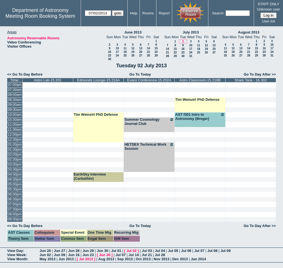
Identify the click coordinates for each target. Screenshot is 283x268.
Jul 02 (131, 251)
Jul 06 (186, 251)
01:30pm (15, 149)
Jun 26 (45, 251)
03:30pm (15, 169)
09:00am (15, 104)
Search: (218, 13)
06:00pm (15, 194)
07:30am (15, 89)
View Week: (17, 255)
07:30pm (15, 209)
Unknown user (268, 9)
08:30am (15, 99)
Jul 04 (160, 251)
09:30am (15, 109)
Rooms (148, 13)
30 (109, 59)
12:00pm (15, 134)
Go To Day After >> (260, 74)
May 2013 (48, 259)
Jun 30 (102, 251)
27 (140, 55)
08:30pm (15, 219)
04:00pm (15, 174)
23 (109, 55)
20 (140, 51)
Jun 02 (45, 255)
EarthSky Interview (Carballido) (90, 176)
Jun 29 (88, 251)
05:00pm (15, 184)
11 (125, 48)
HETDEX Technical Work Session (149, 146)
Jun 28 (74, 251)
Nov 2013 (161, 259)
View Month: (17, 259)
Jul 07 (199, 251)
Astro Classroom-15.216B (200, 80)
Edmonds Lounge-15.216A (98, 80)
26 (132, 55)
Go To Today (140, 74)
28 (148, 55)
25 (125, 55)
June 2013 (133, 32)
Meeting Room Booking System (40, 16)
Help (133, 13)
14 (148, 48)
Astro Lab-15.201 (48, 80)
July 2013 (191, 32)
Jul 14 (134, 255)
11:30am (15, 129)
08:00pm (15, 214)
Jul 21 (147, 255)
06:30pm (15, 199)
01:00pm (15, 144)
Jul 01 (116, 251)
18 (125, 51)
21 (148, 51)
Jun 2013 (66, 259)
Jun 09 (59, 255)
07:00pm (15, 204)
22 (156, 51)
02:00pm (15, 154)
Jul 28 (160, 255)
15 (156, 48)
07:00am (15, 85)
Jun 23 (88, 255)
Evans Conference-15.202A (149, 80)
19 (132, 51)
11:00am (15, 124)
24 (117, 55)
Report (164, 13)
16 (109, 51)
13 (140, 48)
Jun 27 (59, 251)
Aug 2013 (106, 259)
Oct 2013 (143, 259)
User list (268, 21)
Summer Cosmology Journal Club (149, 121)
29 (156, 55)
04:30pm (15, 179)
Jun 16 (74, 255)
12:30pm (15, 139)
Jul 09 (226, 251)
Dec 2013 (180, 259)
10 (117, 48)
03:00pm (15, 164)
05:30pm (15, 189)
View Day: (15, 251)
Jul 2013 (86, 259)
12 (132, 48)
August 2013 (248, 32)
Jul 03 (147, 251)
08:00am (15, 94)
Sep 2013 (125, 259)
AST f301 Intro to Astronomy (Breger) (200, 116)
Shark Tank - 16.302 (251, 80)
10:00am (15, 114)
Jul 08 (212, 251)
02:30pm (15, 159)
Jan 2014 (198, 259)
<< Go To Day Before (25, 74)
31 (190, 56)
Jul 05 (173, 251)
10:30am (15, 119)
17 (117, 51)
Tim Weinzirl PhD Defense (197, 99)
